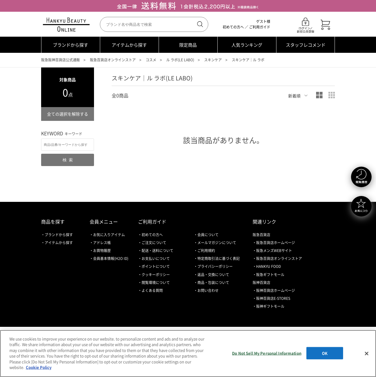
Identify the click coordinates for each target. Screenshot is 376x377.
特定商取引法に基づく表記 (218, 258)
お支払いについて (156, 258)
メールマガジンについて (216, 242)
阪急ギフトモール (270, 274)
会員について (208, 234)
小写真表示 (331, 95)
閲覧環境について (156, 282)
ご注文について (154, 242)
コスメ (151, 59)
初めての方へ (233, 27)
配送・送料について (157, 250)
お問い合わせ (208, 290)
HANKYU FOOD (268, 266)
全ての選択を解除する (67, 114)
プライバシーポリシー (215, 266)
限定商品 (188, 45)
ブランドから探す (70, 45)
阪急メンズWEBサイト (274, 250)
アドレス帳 (102, 242)
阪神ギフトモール (270, 306)
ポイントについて (156, 266)
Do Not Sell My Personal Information (266, 353)
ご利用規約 (206, 250)
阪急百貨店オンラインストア (113, 59)
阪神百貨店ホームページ (275, 290)
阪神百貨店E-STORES (273, 298)
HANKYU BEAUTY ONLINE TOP (67, 25)
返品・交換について (213, 274)
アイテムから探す (129, 45)
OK (325, 353)
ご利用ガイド (259, 27)
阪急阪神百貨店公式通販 (60, 59)
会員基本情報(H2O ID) (110, 258)
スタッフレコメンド (305, 45)
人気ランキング (246, 45)
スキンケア (213, 59)
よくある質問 (152, 290)
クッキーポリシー (156, 274)
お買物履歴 (102, 250)
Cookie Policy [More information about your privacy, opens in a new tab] (38, 367)
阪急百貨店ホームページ (275, 242)
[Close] (366, 353)
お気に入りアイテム (109, 234)
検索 (199, 24)
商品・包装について (213, 282)
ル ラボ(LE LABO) (180, 59)
